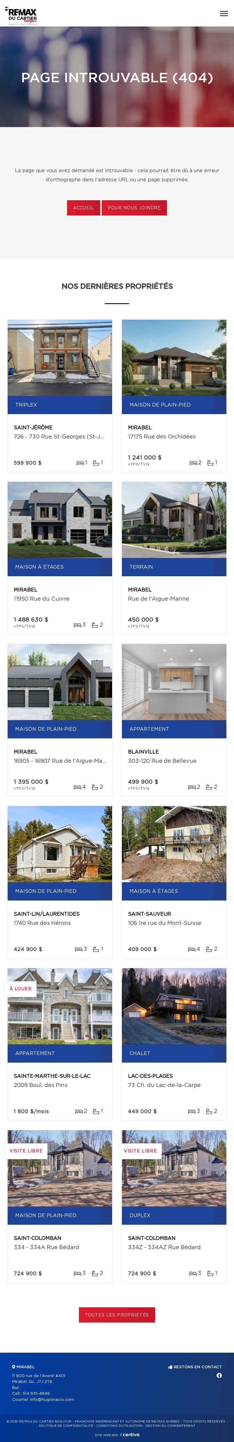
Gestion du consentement (170, 1425)
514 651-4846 (36, 1394)
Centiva (130, 1435)
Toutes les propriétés (117, 1315)
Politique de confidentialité (66, 1425)
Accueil (83, 208)
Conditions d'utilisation (119, 1425)
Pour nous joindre (134, 208)
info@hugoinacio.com (52, 1400)
